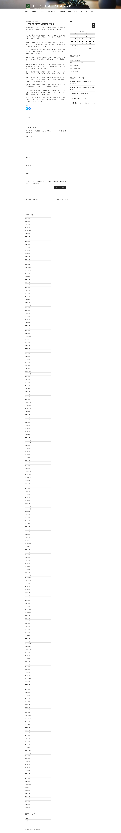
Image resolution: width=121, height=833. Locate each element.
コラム (75, 11)
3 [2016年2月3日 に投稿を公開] (82, 36)
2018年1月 (27, 503)
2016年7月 (27, 555)
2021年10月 (28, 374)
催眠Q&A (62, 11)
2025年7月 (27, 244)
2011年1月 (27, 744)
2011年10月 (28, 718)
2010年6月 (27, 764)
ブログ (91, 11)
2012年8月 (27, 689)
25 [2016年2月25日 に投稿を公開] (86, 43)
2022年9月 (27, 342)
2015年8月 (27, 586)
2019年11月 (28, 440)
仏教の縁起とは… (74, 65)
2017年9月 (27, 514)
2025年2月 (27, 259)
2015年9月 (27, 583)
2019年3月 (27, 463)
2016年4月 (27, 563)
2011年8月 (27, 724)
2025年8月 (27, 241)
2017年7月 (27, 520)
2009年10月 (28, 787)
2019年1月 (27, 468)
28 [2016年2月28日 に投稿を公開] (72, 45)
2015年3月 (27, 600)
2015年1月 (27, 606)
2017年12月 (28, 506)
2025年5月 (27, 250)
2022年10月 (28, 339)
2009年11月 (28, 784)
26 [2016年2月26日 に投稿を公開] (90, 43)
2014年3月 (27, 635)
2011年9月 (27, 721)
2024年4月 (27, 287)
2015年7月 (27, 589)
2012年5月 (27, 698)
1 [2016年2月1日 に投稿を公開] (75, 36)
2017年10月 (28, 511)
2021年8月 (27, 379)
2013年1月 (27, 675)
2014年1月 (27, 641)
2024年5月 (27, 285)
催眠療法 (34, 11)
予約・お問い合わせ (52, 11)
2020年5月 (27, 422)
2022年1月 (27, 365)
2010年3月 (27, 773)
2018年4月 (27, 494)
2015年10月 (28, 580)
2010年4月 (27, 770)
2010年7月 (27, 761)
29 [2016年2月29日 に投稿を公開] (75, 45)
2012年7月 (27, 692)
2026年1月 (27, 227)
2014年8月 (27, 621)
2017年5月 (27, 526)
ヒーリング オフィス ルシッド (52, 6)
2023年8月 (27, 310)
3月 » (90, 48)
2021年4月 (27, 391)
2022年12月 (28, 333)
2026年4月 (27, 219)
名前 (28, 157)
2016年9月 (27, 549)
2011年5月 (27, 733)
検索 (71, 21)
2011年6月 (27, 730)
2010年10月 (28, 753)
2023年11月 (28, 302)
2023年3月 (27, 325)
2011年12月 (28, 712)
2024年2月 (27, 293)
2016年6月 (27, 557)
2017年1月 (27, 537)
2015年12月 (28, 575)
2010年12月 (28, 747)
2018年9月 (27, 480)
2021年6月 (27, 385)
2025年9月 (27, 239)
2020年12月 (28, 402)
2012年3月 (27, 704)
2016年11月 (28, 543)
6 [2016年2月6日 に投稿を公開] (93, 36)
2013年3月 (27, 669)
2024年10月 (28, 270)
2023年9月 (27, 308)
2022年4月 (27, 356)
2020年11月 (28, 405)
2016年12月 (28, 540)
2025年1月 (27, 262)
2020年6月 (27, 420)
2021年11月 (28, 371)
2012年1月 (27, 710)
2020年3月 (27, 428)
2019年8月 (27, 448)
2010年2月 (27, 776)
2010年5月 (27, 767)
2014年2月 (27, 638)
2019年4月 (27, 460)
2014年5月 (27, 629)
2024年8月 (27, 276)
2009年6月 (27, 799)
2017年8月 (27, 517)
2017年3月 (27, 532)
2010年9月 (27, 756)
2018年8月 (27, 483)
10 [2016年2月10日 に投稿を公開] (82, 38)
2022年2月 (27, 362)
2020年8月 (27, 414)
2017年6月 (27, 523)
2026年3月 (27, 221)
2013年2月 (27, 672)
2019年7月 (27, 451)
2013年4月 (27, 666)
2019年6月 (27, 454)
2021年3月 (27, 394)
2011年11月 (28, 715)
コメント (29, 136)
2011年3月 (27, 738)
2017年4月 (27, 529)
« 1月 (75, 48)
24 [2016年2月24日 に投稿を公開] (82, 43)
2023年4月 (27, 322)
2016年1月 (27, 572)
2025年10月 (28, 236)
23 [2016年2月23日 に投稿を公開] (79, 43)
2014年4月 (27, 632)
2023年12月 (28, 299)
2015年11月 (28, 577)
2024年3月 (27, 290)
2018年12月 (28, 471)
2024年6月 (27, 282)
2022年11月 (28, 336)
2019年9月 (27, 445)
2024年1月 (27, 296)
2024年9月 (27, 273)
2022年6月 (27, 351)
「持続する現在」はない (76, 71)
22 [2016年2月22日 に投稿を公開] (75, 43)
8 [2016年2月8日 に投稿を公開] (75, 38)
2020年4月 (27, 425)
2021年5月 (27, 388)
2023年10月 (28, 305)
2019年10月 (28, 443)
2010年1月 (27, 778)
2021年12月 (28, 368)
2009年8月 (27, 793)
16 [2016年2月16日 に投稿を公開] (79, 41)
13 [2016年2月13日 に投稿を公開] (93, 38)
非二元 (27, 11)
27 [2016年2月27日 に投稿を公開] (93, 43)
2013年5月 (27, 664)
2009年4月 (27, 804)
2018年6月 (27, 488)
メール (28, 165)
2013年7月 (27, 658)
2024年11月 (28, 267)
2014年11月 (28, 612)
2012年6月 (27, 695)
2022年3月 (27, 359)
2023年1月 (27, 330)
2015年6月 (27, 592)
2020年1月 (27, 434)
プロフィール (83, 11)
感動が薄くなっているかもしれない (80, 81)
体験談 (69, 11)
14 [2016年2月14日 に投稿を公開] (72, 41)
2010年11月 (28, 750)
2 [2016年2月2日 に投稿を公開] (79, 36)
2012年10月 (28, 684)
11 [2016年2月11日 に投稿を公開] (86, 38)
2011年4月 (27, 735)
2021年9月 (27, 376)
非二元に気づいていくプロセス (79, 103)
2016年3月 (27, 566)
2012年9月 (27, 687)
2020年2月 (27, 431)
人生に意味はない (75, 93)
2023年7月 (27, 313)
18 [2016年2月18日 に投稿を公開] (86, 41)
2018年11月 (28, 474)
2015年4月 (27, 598)
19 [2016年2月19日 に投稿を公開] (90, 41)
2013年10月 (28, 649)
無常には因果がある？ (75, 68)
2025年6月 (27, 247)
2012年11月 (28, 681)
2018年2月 (27, 500)
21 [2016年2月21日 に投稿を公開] (72, 43)
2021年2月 (27, 397)
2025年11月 (28, 233)
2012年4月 (27, 701)
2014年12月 (28, 609)
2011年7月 (27, 727)
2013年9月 (27, 652)
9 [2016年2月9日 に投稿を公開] (79, 38)
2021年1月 (27, 399)
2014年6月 (27, 626)
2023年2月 (27, 328)
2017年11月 (28, 509)
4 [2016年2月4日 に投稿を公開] (86, 36)
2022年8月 (27, 345)
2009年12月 (28, 781)
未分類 (29, 117)
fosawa (37, 21)
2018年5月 (27, 491)
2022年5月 (27, 354)
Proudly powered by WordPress (32, 829)
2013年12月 (28, 644)
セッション (41, 11)
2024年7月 (27, 279)
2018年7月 (27, 486)
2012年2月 (27, 707)
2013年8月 (27, 655)
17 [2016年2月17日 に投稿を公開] (82, 41)
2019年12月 (28, 437)
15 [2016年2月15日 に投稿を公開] (75, 41)
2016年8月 (27, 552)
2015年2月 (27, 603)
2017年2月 (27, 534)
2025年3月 (27, 256)
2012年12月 (28, 678)
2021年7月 (27, 382)
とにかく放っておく (75, 60)
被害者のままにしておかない (77, 63)
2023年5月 (27, 319)
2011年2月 (27, 741)
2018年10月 (28, 477)
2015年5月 (27, 595)
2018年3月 (27, 497)
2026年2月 (27, 224)
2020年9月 (27, 411)
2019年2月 (27, 465)
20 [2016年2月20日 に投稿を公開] (93, 41)
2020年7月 (27, 417)
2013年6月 (27, 661)
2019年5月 (27, 457)
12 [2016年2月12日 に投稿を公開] (90, 38)
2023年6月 (27, 316)
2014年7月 (27, 623)
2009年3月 (27, 807)
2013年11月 (28, 646)
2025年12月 (28, 230)
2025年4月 (27, 253)
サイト (27, 173)
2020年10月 (28, 408)
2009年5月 (27, 802)
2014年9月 (27, 618)
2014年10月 (28, 615)
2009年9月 (27, 790)
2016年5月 (27, 560)
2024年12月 (28, 264)
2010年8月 (27, 758)
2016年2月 (27, 569)
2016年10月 (28, 546)
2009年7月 (27, 796)
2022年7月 (27, 348)
